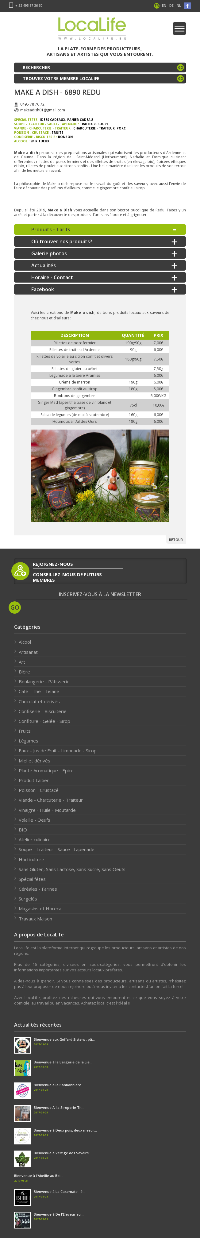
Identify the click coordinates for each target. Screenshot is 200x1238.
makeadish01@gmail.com (42, 110)
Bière (24, 672)
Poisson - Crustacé (39, 790)
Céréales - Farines (38, 889)
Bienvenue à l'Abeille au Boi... (38, 1175)
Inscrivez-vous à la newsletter (100, 594)
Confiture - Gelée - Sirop (44, 721)
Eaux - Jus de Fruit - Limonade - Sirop (58, 750)
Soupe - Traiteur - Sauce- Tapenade (56, 849)
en (164, 5)
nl (179, 5)
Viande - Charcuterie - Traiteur (51, 800)
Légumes (28, 741)
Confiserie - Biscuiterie (43, 711)
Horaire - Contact (52, 277)
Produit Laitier (34, 780)
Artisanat (28, 652)
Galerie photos (49, 253)
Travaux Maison (35, 919)
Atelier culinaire (35, 839)
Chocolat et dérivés (39, 701)
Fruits (25, 731)
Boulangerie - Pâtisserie (44, 681)
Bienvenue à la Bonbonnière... (59, 1084)
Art (22, 662)
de (171, 5)
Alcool (25, 642)
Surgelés (28, 899)
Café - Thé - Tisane (39, 691)
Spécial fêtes (32, 879)
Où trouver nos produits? (61, 241)
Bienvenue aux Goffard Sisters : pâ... (64, 1039)
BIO (23, 830)
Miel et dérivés (34, 761)
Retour (176, 539)
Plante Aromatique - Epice (46, 770)
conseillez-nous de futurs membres (67, 577)
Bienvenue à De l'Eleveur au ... (59, 1214)
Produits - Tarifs (50, 229)
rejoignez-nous (53, 564)
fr (157, 5)
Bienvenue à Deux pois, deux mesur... (65, 1130)
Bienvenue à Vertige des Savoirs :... (63, 1153)
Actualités (43, 265)
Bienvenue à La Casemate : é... (59, 1191)
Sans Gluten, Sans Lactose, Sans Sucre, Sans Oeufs (72, 869)
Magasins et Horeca (40, 908)
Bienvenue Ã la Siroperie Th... (59, 1107)
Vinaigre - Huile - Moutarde (47, 810)
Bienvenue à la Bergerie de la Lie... (63, 1062)
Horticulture (31, 859)
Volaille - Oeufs (34, 820)
